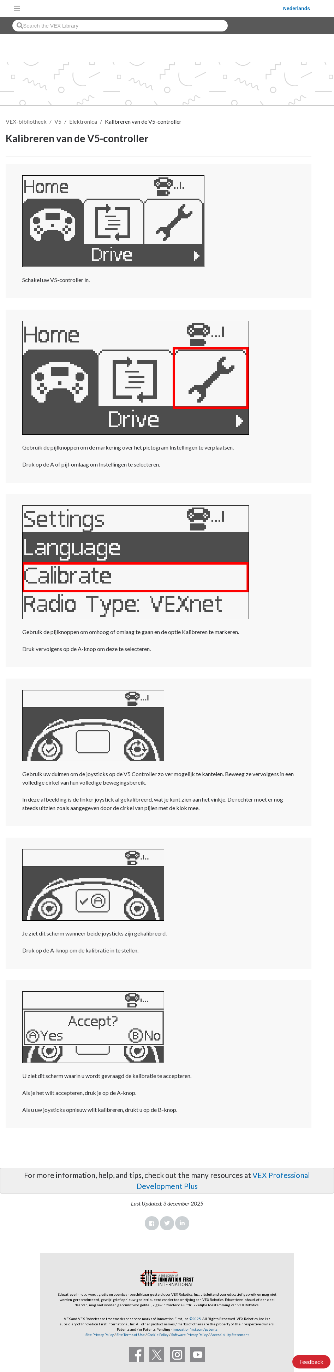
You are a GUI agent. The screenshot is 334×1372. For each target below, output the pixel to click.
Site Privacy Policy (99, 1334)
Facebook (152, 1223)
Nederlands (296, 8)
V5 (57, 121)
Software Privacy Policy (189, 1334)
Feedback (311, 1361)
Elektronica (83, 121)
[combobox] (120, 25)
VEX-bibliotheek (26, 121)
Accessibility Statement (229, 1334)
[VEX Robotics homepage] (153, 8)
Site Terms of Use (130, 1334)
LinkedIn (182, 1223)
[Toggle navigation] (16, 8)
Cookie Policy (158, 1334)
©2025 (195, 1319)
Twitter (167, 1223)
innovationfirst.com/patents (195, 1329)
